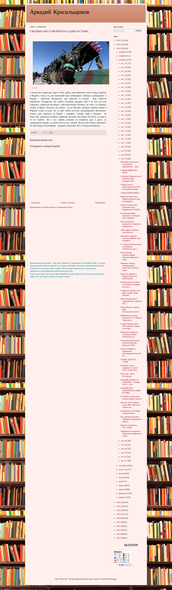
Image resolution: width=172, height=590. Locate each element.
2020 (118, 510)
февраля (122, 493)
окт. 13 (124, 135)
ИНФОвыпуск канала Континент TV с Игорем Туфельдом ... (131, 318)
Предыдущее (100, 203)
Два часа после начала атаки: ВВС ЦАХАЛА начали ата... (130, 405)
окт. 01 (124, 461)
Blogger (113, 579)
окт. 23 (124, 95)
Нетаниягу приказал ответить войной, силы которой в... (131, 238)
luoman (96, 579)
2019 (118, 514)
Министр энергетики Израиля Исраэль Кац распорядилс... (130, 199)
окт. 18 (124, 115)
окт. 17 (124, 119)
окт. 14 (124, 131)
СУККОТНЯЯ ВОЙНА (130, 193)
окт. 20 (124, 107)
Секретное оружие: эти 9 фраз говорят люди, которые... (131, 293)
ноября (122, 56)
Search (138, 30)
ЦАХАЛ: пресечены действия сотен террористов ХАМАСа (131, 207)
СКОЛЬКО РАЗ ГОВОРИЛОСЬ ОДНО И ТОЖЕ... (131, 390)
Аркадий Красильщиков (59, 11)
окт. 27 (124, 79)
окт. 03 (124, 453)
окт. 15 (124, 127)
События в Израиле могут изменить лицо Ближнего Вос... (131, 178)
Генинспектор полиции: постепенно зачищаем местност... (130, 284)
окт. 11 (124, 143)
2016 (118, 526)
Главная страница (67, 203)
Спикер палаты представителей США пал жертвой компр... (130, 187)
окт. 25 (124, 87)
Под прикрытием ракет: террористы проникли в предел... (131, 419)
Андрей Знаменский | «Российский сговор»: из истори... (130, 326)
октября (122, 60)
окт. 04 (124, 449)
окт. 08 (124, 155)
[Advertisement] (68, 235)
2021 (118, 506)
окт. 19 (124, 111)
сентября (122, 466)
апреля (122, 486)
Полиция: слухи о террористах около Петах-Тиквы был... (129, 368)
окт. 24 (124, 91)
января (122, 497)
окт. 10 (124, 147)
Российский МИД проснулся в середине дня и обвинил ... (130, 216)
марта (121, 490)
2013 (118, 538)
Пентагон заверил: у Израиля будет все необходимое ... (129, 276)
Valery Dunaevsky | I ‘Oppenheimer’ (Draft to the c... (131, 301)
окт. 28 (124, 75)
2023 (118, 49)
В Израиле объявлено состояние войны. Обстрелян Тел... (129, 334)
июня (121, 478)
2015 (118, 530)
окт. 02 (124, 457)
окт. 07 (124, 159)
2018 (118, 518)
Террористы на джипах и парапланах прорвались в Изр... (131, 433)
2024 (118, 45)
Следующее (35, 203)
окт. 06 (124, 441)
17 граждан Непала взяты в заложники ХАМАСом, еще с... (131, 247)
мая (120, 482)
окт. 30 (124, 67)
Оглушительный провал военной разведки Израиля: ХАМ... (130, 343)
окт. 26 (124, 83)
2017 (118, 522)
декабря (122, 52)
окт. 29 (124, 71)
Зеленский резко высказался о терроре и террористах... (131, 224)
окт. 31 (124, 64)
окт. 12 (124, 139)
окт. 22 (124, 99)
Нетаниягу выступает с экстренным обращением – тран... (130, 164)
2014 (118, 534)
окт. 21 (124, 103)
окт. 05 (124, 445)
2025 (118, 41)
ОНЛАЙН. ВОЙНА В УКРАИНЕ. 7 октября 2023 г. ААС (130, 382)
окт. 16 (124, 123)
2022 (118, 502)
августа (122, 470)
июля (121, 474)
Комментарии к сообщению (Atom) (58, 207)
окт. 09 (124, 151)
